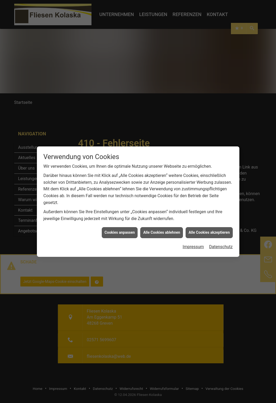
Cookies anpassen (120, 212)
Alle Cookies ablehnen (161, 212)
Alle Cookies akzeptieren (209, 212)
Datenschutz (221, 225)
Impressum (193, 225)
